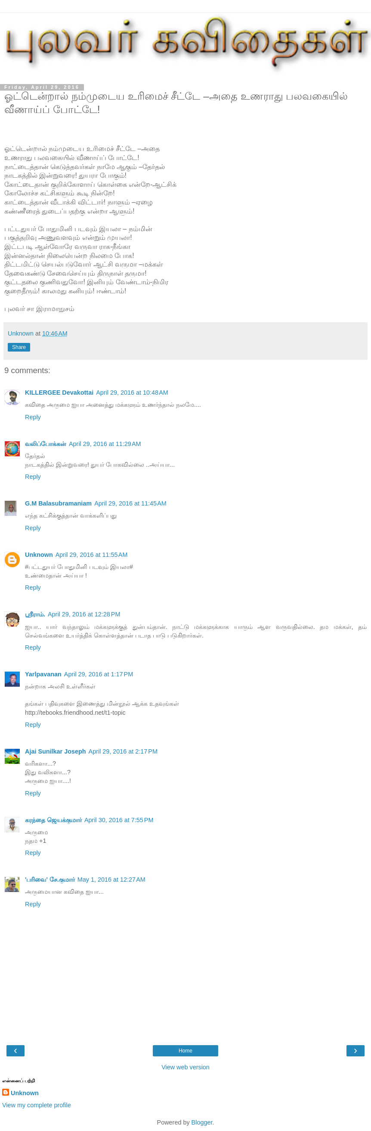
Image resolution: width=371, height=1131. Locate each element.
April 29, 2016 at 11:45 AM (130, 503)
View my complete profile (36, 1105)
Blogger (202, 1122)
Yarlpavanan (43, 674)
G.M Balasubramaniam (58, 503)
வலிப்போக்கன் (45, 443)
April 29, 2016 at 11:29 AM (105, 443)
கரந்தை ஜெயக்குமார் (53, 820)
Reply (33, 417)
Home (185, 1051)
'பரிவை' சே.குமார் (50, 879)
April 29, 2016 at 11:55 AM (92, 554)
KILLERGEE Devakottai (59, 392)
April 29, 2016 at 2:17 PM (123, 751)
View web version (185, 1067)
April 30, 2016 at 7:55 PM (118, 820)
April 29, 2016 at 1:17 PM (98, 674)
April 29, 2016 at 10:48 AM (132, 392)
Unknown (39, 554)
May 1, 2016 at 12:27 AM (111, 879)
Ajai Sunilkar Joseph (55, 751)
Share (19, 347)
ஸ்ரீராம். (35, 614)
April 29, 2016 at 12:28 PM (84, 614)
